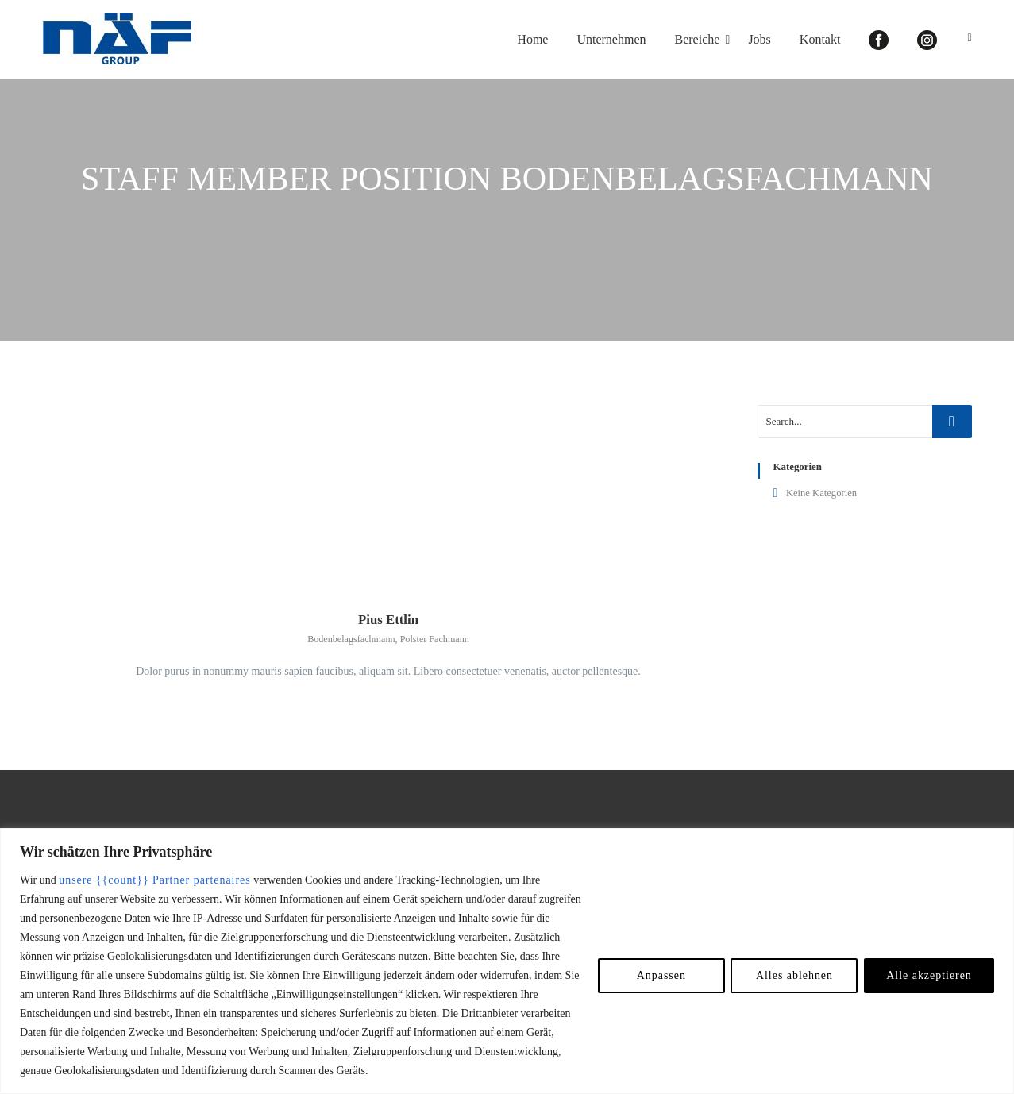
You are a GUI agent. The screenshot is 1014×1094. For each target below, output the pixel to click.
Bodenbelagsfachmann (351, 639)
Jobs (759, 39)
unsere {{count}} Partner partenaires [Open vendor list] (155, 880)
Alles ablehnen (792, 975)
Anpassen (659, 975)
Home (532, 39)
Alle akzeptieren (928, 975)
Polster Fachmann (433, 639)
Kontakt (820, 39)
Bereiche (697, 39)
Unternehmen (611, 39)
